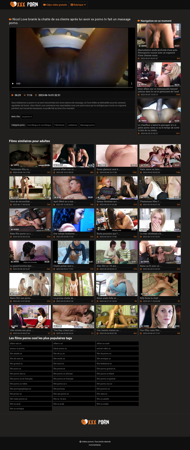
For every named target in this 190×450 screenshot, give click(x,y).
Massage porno (87, 125)
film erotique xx (104, 358)
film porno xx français (63, 379)
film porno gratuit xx (106, 368)
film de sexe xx (16, 358)
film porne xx (59, 368)
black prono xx (60, 348)
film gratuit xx (16, 363)
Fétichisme (59, 125)
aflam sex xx (15, 343)
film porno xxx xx (104, 384)
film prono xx (16, 394)
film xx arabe (103, 404)
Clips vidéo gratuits (55, 4)
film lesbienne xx (104, 363)
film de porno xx (104, 353)
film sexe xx (102, 394)
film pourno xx (103, 389)
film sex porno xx (61, 394)
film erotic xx (59, 358)
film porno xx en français (21, 379)
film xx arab (58, 404)
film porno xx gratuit (106, 379)
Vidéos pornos (88, 442)
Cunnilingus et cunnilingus (39, 125)
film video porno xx (18, 399)
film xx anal (15, 404)
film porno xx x (60, 384)
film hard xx (58, 363)
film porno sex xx (17, 374)
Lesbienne (72, 125)
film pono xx (15, 368)
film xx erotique (17, 408)
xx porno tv (27, 116)
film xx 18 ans (59, 399)
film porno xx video (18, 384)
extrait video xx (104, 348)
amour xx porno (17, 348)
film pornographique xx (20, 389)
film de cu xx (59, 353)
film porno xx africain (63, 374)
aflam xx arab (103, 343)
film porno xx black (105, 374)
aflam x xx (58, 343)
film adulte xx (16, 353)
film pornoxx (59, 389)
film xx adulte (103, 399)
